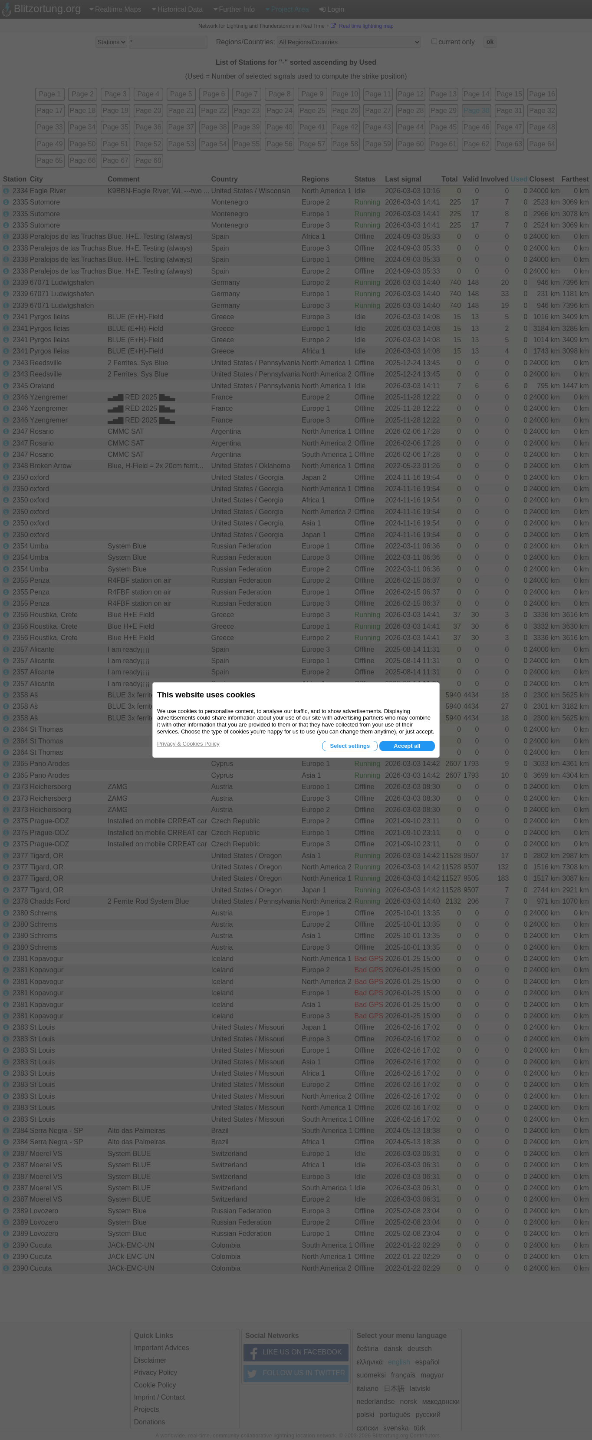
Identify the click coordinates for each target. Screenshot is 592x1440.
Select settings (350, 746)
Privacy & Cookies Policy (188, 743)
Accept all (407, 746)
